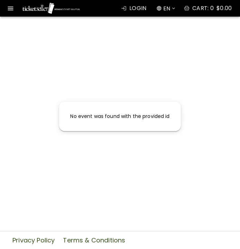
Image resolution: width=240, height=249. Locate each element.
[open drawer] (10, 8)
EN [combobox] (166, 8)
